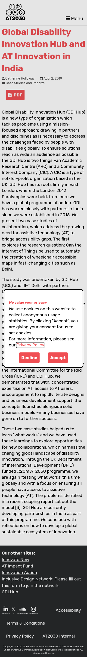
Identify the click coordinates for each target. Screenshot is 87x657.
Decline (29, 357)
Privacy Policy (30, 345)
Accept (58, 357)
